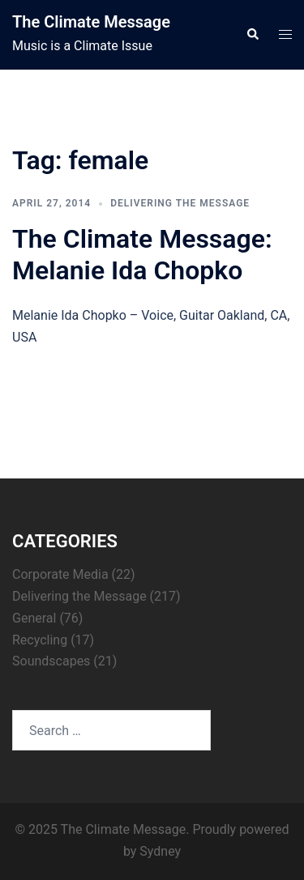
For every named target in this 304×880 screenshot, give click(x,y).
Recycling (39, 640)
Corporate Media (60, 574)
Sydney (160, 851)
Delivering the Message (180, 203)
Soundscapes (51, 661)
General (34, 618)
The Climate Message (91, 22)
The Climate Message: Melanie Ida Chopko (142, 254)
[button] (252, 34)
